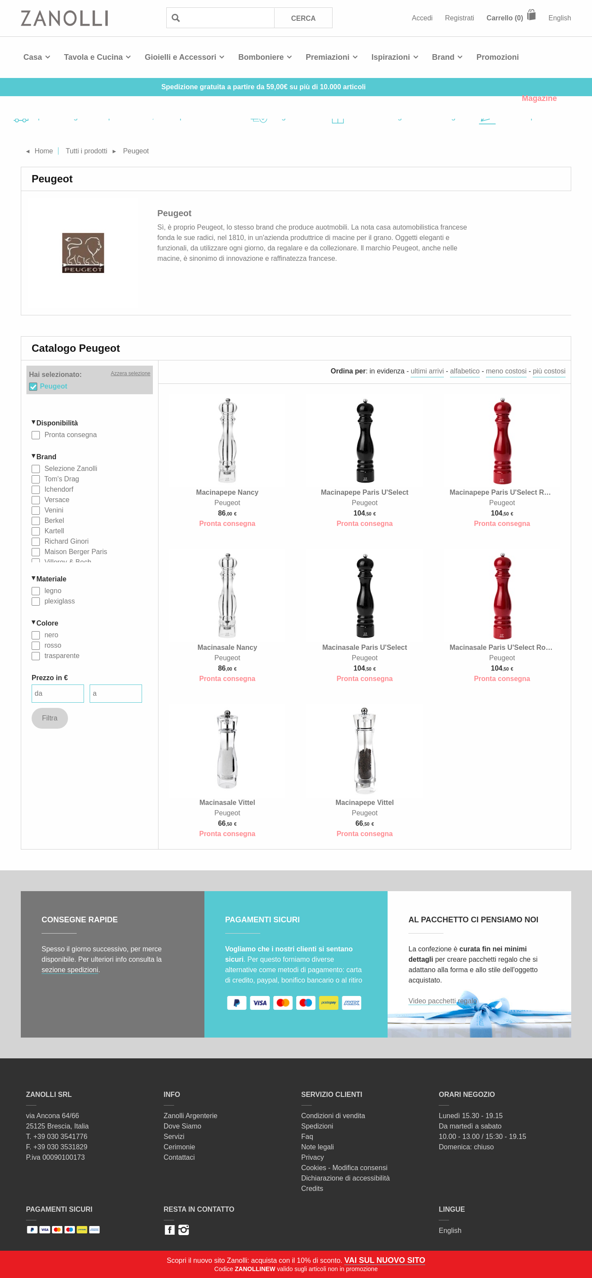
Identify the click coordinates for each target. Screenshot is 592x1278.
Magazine (539, 98)
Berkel (53, 520)
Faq (307, 1136)
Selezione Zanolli (69, 468)
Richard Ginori (65, 541)
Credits (312, 1188)
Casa (32, 57)
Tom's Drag (60, 479)
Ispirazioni (391, 57)
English (560, 18)
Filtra (50, 718)
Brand (443, 57)
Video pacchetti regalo (442, 1001)
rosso (51, 645)
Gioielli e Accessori (180, 57)
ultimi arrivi (427, 371)
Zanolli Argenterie (191, 1115)
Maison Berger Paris (74, 551)
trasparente (60, 655)
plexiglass (58, 601)
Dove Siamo (182, 1126)
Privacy (312, 1157)
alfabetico (465, 371)
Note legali (317, 1147)
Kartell (53, 531)
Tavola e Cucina (93, 57)
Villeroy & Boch (66, 562)
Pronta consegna (69, 434)
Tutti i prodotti (86, 151)
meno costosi (506, 371)
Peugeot (53, 386)
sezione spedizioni (70, 969)
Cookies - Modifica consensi (344, 1167)
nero (50, 635)
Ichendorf (57, 489)
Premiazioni (327, 57)
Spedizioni (317, 1126)
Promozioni (497, 57)
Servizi (174, 1136)
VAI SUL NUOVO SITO (384, 1260)
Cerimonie (179, 1147)
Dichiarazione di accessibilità (345, 1178)
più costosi (549, 371)
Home (44, 151)
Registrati (460, 18)
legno (51, 590)
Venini (52, 510)
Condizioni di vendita (333, 1115)
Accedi (422, 18)
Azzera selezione (130, 373)
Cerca (303, 18)
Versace (55, 499)
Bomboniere (261, 57)
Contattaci (179, 1157)
